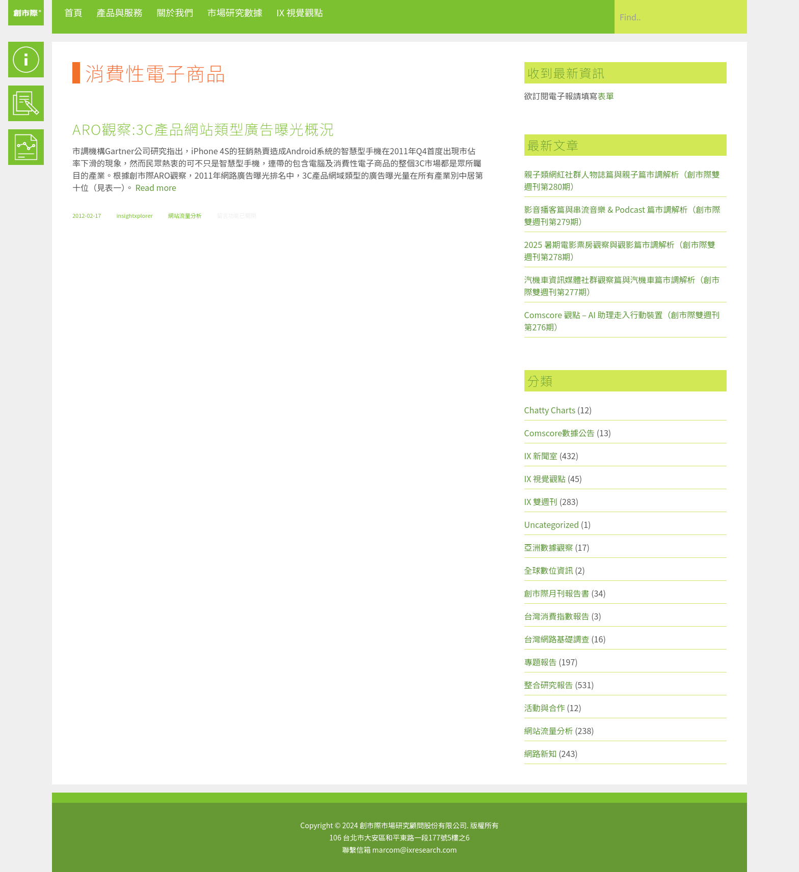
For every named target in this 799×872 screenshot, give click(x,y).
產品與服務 (120, 12)
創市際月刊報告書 (557, 593)
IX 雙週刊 (540, 501)
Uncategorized (551, 524)
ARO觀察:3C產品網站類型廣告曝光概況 (203, 129)
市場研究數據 (234, 12)
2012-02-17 (86, 215)
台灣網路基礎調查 (557, 639)
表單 (606, 96)
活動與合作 (544, 707)
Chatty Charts (550, 410)
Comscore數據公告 (559, 433)
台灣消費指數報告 (557, 616)
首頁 (73, 12)
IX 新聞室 (540, 455)
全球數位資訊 (548, 570)
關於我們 (174, 12)
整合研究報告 (548, 685)
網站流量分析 (185, 215)
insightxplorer (134, 215)
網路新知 (540, 753)
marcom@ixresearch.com (414, 850)
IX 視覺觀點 (299, 12)
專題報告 (540, 662)
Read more (156, 187)
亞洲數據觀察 (548, 547)
